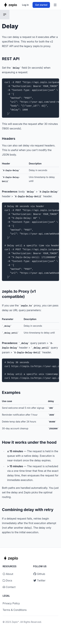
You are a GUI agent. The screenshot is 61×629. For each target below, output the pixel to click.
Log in (25, 4)
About (9, 574)
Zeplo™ (15, 622)
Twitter (39, 580)
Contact (10, 587)
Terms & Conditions (15, 610)
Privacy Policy (11, 603)
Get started (41, 4)
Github (39, 574)
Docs (9, 580)
